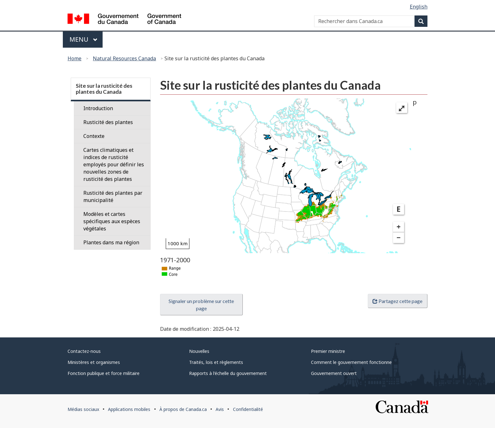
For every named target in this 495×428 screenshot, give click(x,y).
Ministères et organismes (94, 362)
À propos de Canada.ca (183, 409)
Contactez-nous (84, 351)
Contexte (93, 136)
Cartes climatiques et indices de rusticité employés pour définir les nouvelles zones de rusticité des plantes (113, 164)
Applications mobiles (129, 409)
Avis (220, 409)
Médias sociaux (83, 409)
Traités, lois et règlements (216, 362)
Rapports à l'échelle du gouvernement (228, 373)
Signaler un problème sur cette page (201, 304)
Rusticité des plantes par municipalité (112, 196)
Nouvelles (199, 351)
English (418, 6)
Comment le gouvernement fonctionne (351, 362)
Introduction (98, 108)
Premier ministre (328, 351)
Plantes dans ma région (111, 242)
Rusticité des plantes (108, 122)
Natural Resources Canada (124, 58)
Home (74, 58)
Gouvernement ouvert (334, 373)
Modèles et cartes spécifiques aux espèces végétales (111, 221)
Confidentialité (248, 409)
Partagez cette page (397, 301)
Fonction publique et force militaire (104, 373)
